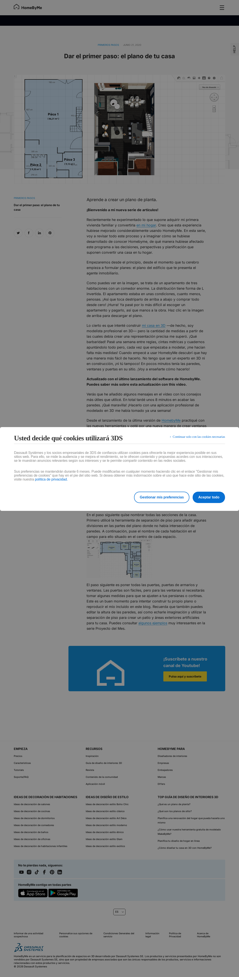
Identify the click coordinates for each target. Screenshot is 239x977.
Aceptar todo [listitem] (208, 497)
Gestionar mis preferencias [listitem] (158, 497)
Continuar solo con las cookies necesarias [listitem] (197, 438)
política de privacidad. (51, 479)
